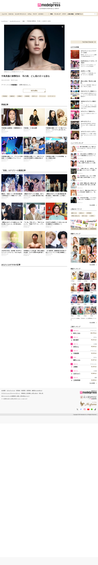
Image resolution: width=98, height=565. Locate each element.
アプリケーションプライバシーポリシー (10, 393)
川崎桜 (75, 366)
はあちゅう (76, 373)
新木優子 (76, 340)
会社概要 (3, 390)
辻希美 (92, 215)
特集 (51, 14)
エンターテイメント (20, 14)
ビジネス (40, 14)
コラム (29, 14)
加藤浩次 (12, 96)
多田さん (76, 346)
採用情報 (29, 390)
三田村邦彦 (76, 380)
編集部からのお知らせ (37, 390)
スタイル (10, 14)
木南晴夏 (27, 96)
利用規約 (18, 390)
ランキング (57, 14)
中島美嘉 (14, 85)
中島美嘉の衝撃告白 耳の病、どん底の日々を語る (25, 76)
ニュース (4, 14)
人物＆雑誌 (71, 14)
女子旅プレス (79, 14)
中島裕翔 (76, 353)
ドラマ (64, 14)
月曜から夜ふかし (75, 215)
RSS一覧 (41, 393)
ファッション (42, 96)
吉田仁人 (81, 213)
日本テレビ (34, 96)
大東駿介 (20, 96)
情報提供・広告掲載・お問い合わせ (29, 393)
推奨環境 (23, 390)
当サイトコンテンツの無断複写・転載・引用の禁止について (15, 396)
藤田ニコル (74, 213)
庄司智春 (89, 213)
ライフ (35, 14)
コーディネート (51, 96)
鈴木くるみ (84, 215)
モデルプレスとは (11, 390)
